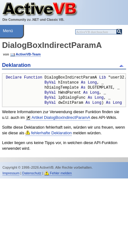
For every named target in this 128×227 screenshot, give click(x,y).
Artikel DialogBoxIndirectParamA (61, 117)
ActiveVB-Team (28, 54)
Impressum (11, 173)
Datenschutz (31, 173)
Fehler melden (61, 173)
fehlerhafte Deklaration (51, 133)
